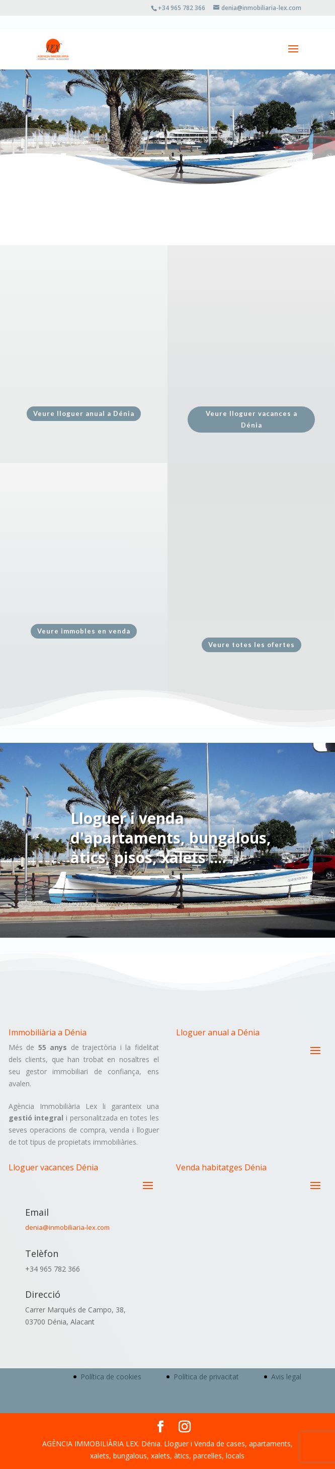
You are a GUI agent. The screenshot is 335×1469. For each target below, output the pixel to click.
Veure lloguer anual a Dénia (83, 413)
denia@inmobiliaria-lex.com (67, 1227)
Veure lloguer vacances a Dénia (251, 419)
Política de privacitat (206, 1376)
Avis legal (286, 1376)
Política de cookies (110, 1376)
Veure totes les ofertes (251, 645)
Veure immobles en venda (83, 631)
